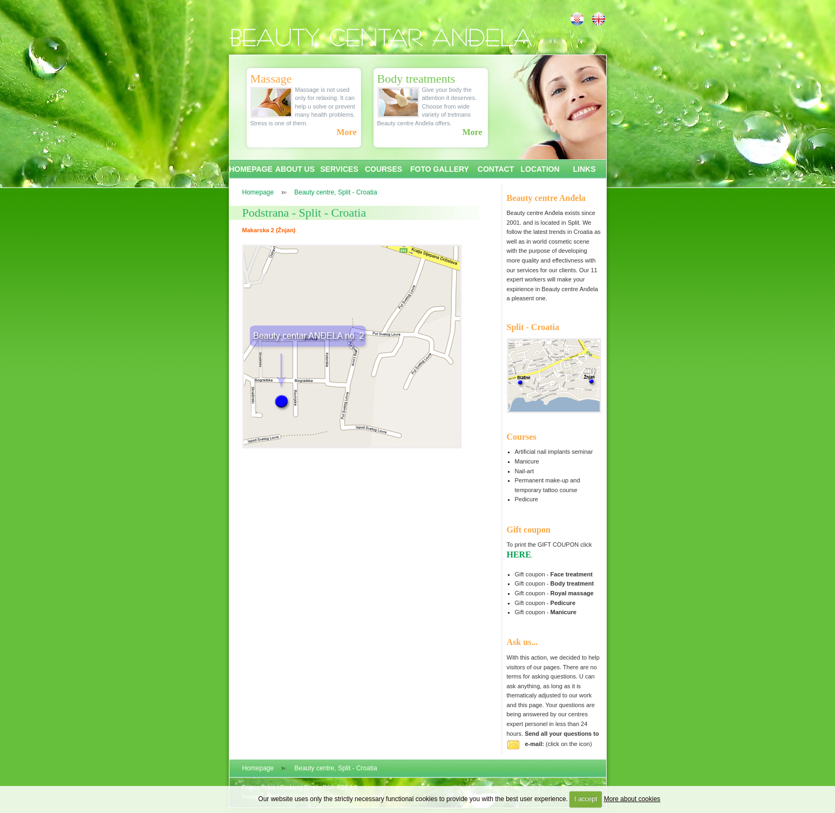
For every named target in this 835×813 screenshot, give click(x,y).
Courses (522, 436)
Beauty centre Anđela (546, 198)
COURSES (383, 169)
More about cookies (632, 799)
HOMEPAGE (251, 169)
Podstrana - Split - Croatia (304, 212)
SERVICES (339, 169)
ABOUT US (295, 169)
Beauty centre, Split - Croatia (335, 192)
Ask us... (522, 642)
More (346, 132)
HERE (519, 554)
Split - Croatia (533, 327)
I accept (585, 799)
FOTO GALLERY (439, 169)
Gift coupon (529, 529)
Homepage (258, 192)
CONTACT (496, 169)
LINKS (584, 169)
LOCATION (539, 169)
